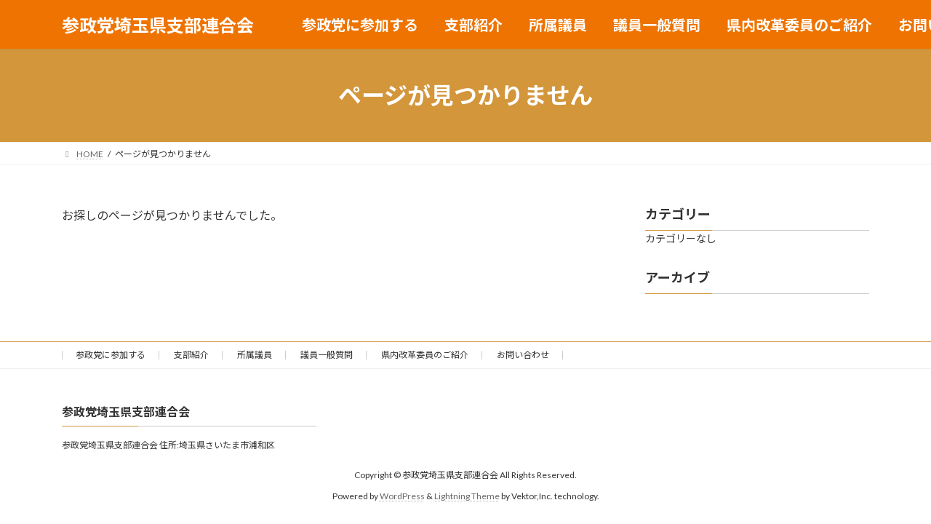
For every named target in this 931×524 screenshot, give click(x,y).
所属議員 (254, 354)
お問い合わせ (523, 354)
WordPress (402, 495)
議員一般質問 (326, 354)
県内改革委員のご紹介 (424, 354)
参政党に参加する (110, 354)
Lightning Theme (467, 495)
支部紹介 (191, 354)
